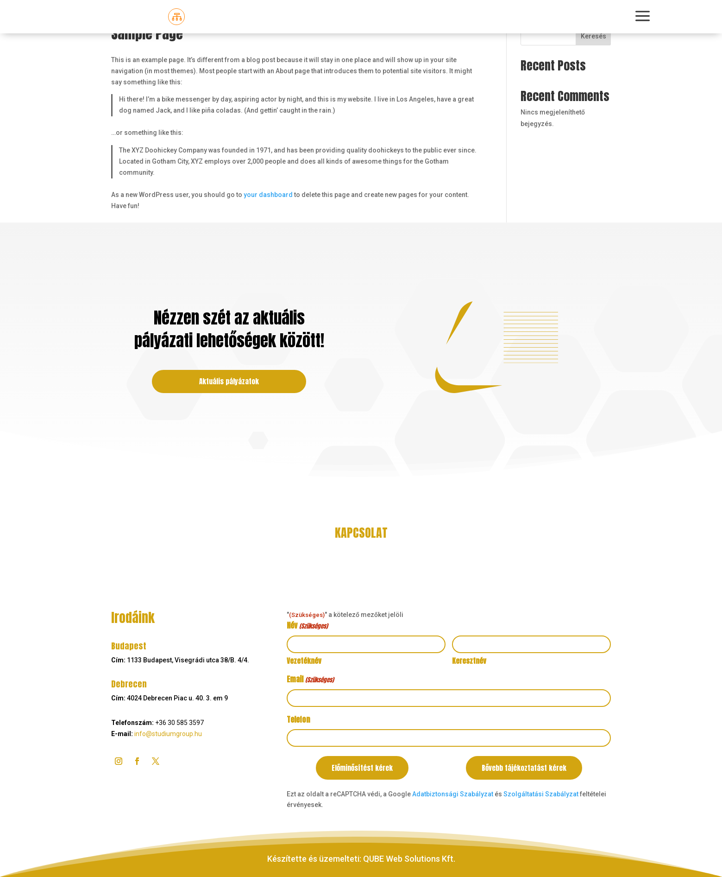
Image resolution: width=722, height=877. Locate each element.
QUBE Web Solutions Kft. (409, 859)
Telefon (298, 719)
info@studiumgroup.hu (168, 733)
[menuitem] (176, 16)
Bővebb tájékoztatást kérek (524, 768)
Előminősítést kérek (362, 768)
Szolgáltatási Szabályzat (540, 794)
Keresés (593, 36)
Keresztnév (469, 660)
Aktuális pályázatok (229, 381)
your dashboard (268, 194)
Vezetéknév (304, 660)
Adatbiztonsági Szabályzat (452, 794)
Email (310, 680)
